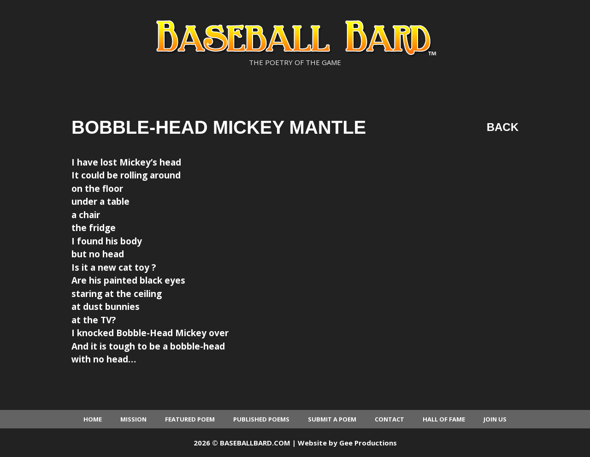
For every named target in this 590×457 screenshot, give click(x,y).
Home (92, 419)
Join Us (495, 419)
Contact (389, 419)
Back (503, 127)
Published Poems (261, 419)
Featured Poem (190, 419)
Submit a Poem (332, 419)
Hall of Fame (444, 419)
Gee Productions (368, 442)
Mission (133, 419)
